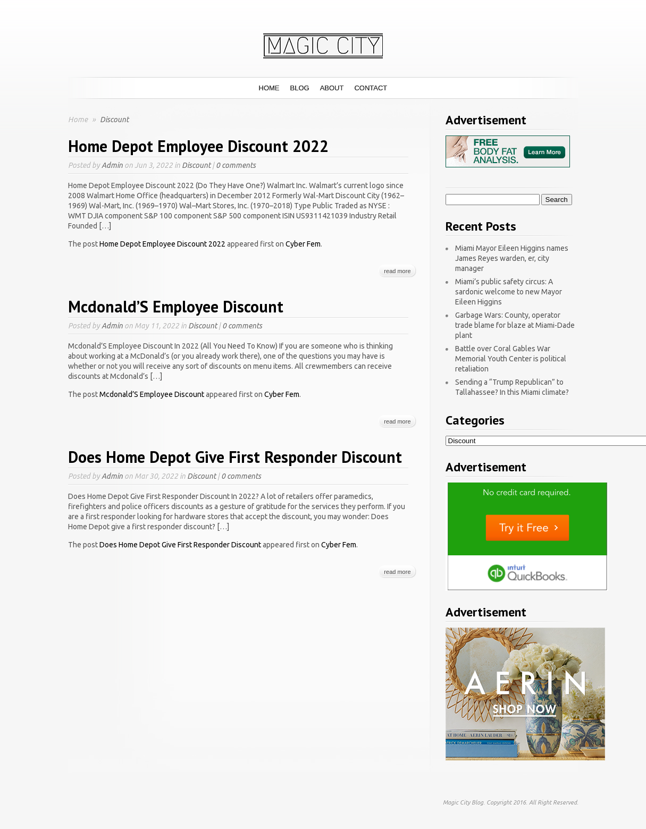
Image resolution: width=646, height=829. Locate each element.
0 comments (236, 165)
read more (397, 271)
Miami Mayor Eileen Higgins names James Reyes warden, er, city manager (511, 258)
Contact (370, 88)
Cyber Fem (303, 244)
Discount (196, 165)
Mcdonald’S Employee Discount (175, 306)
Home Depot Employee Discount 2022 (198, 146)
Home (269, 88)
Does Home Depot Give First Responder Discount (235, 456)
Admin (112, 165)
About (332, 88)
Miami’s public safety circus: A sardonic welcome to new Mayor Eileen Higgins (508, 291)
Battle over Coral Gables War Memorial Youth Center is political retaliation (510, 358)
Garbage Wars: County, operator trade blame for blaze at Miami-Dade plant (515, 325)
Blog (299, 88)
